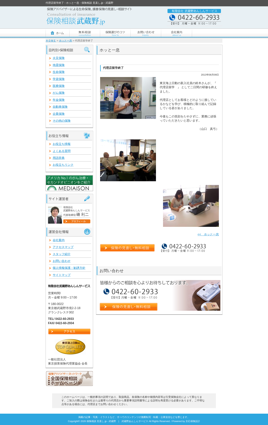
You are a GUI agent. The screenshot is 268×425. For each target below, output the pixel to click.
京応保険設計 (193, 421)
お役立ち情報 (62, 144)
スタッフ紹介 (62, 254)
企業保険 (59, 113)
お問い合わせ (62, 261)
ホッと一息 (65, 40)
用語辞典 (59, 157)
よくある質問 (62, 151)
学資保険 (59, 79)
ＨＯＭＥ (51, 40)
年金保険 (59, 99)
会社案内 (59, 240)
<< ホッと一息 (208, 234)
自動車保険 (60, 106)
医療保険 (59, 85)
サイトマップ (62, 275)
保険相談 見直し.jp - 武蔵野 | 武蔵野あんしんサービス (118, 421)
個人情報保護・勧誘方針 (69, 267)
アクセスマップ (63, 247)
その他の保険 (62, 120)
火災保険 (59, 58)
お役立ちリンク (63, 164)
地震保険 (59, 65)
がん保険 (59, 92)
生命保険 (59, 72)
